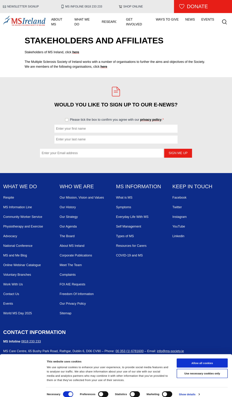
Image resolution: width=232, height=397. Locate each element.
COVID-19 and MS (129, 255)
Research (109, 22)
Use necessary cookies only (202, 369)
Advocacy (10, 236)
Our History (68, 207)
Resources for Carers (131, 246)
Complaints (68, 274)
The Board (67, 236)
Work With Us (13, 284)
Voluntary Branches (17, 274)
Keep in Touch (192, 186)
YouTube (178, 226)
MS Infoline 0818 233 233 (83, 6)
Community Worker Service (22, 217)
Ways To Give (167, 19)
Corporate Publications (76, 255)
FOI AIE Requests (72, 284)
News (190, 19)
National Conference (17, 246)
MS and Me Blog (15, 255)
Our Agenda (68, 226)
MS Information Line (17, 207)
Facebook (179, 197)
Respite (8, 197)
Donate (197, 6)
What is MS (124, 197)
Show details (187, 389)
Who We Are (77, 186)
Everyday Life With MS (132, 217)
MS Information (138, 186)
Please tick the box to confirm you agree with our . (118, 119)
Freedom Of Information (77, 294)
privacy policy (151, 119)
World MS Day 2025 (17, 313)
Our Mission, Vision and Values (82, 197)
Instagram (179, 217)
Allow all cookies (202, 358)
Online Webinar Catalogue (22, 265)
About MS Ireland (72, 246)
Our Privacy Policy (73, 303)
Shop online (133, 6)
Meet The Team (71, 265)
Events (207, 19)
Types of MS (125, 236)
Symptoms (123, 207)
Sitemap (65, 313)
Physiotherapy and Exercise (23, 226)
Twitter (177, 207)
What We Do (82, 22)
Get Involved (134, 22)
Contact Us (11, 294)
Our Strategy (69, 217)
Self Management (128, 226)
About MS (56, 22)
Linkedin (178, 236)
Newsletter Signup (23, 6)
